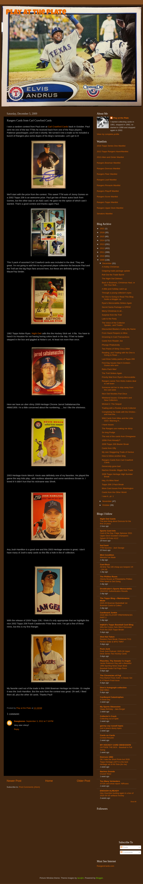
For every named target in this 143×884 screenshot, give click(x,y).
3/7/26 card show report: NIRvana (114, 783)
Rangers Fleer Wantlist (107, 174)
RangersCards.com (105, 866)
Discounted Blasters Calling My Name (119, 329)
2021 (102, 228)
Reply (16, 729)
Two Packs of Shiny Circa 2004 (116, 349)
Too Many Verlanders (110, 781)
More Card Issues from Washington (117, 488)
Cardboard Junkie (108, 612)
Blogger (99, 878)
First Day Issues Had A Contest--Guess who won (116, 364)
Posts (124, 847)
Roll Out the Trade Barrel (113, 275)
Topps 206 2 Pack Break (113, 484)
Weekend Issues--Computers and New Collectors (117, 399)
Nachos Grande (107, 771)
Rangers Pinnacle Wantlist (108, 185)
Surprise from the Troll (112, 315)
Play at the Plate (36, 12)
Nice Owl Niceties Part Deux (114, 394)
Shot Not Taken (107, 637)
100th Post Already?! (111, 440)
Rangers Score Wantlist (107, 196)
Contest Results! (107, 738)
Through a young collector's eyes (116, 293)
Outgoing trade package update (116, 271)
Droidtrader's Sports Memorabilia (116, 589)
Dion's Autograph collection (113, 687)
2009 (102, 260)
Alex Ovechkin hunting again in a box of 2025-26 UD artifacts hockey (116, 794)
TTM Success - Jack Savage (112, 548)
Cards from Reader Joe (112, 341)
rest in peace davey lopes (111, 728)
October (106, 505)
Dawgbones (19, 721)
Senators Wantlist (104, 213)
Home (49, 780)
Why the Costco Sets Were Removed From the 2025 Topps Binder (116, 628)
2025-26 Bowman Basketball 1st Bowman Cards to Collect (113, 604)
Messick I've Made (108, 557)
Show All (133, 801)
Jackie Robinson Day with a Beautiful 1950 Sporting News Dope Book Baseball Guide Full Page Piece (115, 665)
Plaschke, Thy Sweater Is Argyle (115, 661)
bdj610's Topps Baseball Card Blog (116, 625)
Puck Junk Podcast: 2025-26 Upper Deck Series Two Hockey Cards (115, 652)
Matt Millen (104, 690)
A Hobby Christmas (110, 267)
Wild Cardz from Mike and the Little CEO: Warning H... (117, 419)
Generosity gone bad (111, 466)
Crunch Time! (105, 774)
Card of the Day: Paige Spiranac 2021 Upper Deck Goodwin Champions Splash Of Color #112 (116, 535)
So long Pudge (108, 432)
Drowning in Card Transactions (115, 337)
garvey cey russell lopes (111, 726)
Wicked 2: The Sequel (112, 404)
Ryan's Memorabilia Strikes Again (117, 303)
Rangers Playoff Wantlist (108, 191)
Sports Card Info (108, 531)
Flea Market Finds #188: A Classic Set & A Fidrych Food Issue (116, 679)
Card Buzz (105, 564)
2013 (102, 244)
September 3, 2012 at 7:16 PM (39, 721)
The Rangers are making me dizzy (117, 428)
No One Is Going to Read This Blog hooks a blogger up (117, 298)
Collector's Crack (108, 716)
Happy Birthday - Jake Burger (112, 709)
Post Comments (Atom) (29, 787)
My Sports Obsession (110, 707)
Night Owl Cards (108, 519)
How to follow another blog (114, 456)
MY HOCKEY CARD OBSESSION (115, 745)
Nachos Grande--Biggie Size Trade (117, 470)
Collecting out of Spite (109, 719)
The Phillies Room (108, 576)
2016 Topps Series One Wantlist (111, 146)
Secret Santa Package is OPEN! (116, 307)
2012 (102, 248)
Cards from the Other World (114, 492)
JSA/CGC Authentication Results (114, 591)
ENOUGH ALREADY (109, 791)
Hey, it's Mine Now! (110, 480)
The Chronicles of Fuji (110, 675)
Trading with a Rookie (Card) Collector (119, 408)
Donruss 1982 (106, 757)
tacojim (80, 878)
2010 (102, 256)
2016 (102, 232)
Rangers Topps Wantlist (107, 202)
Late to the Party (109, 319)
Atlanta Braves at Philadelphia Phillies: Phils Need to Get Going (116, 580)
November (107, 501)
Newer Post (14, 780)
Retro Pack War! (109, 369)
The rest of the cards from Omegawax (119, 436)
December (107, 263)
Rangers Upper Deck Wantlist (110, 208)
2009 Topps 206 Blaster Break (115, 444)
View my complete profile (108, 134)
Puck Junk (105, 649)
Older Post (83, 780)
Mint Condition (107, 555)
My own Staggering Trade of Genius (118, 452)
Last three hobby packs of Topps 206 (118, 359)
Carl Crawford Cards (58, 126)
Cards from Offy (109, 448)
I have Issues (108, 424)
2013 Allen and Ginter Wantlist (110, 157)
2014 (102, 240)
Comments (127, 852)
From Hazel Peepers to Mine (115, 333)
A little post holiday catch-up (114, 289)
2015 (102, 236)
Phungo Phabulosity (111, 345)
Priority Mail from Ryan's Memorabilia (118, 377)
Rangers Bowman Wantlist (109, 163)
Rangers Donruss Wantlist (108, 168)
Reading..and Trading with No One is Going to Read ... (118, 354)
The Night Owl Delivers (112, 278)
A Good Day (105, 699)
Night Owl (36, 333)
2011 (102, 252)
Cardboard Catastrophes (111, 697)
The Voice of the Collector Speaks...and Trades (113, 324)
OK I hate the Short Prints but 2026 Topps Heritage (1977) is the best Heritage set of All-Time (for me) (115, 761)
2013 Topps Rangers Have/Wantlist (112, 151)
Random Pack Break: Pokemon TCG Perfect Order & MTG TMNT (115, 640)
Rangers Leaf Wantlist (106, 180)
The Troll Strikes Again (112, 373)
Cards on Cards (107, 735)
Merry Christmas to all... (112, 311)
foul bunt (104, 545)
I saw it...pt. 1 (108, 496)
